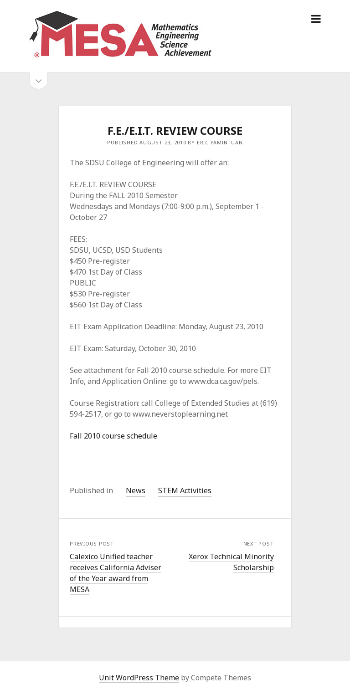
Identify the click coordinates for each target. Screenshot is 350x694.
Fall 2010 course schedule (113, 436)
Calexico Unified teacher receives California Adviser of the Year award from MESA (115, 572)
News (135, 490)
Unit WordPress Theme (139, 678)
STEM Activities (184, 490)
